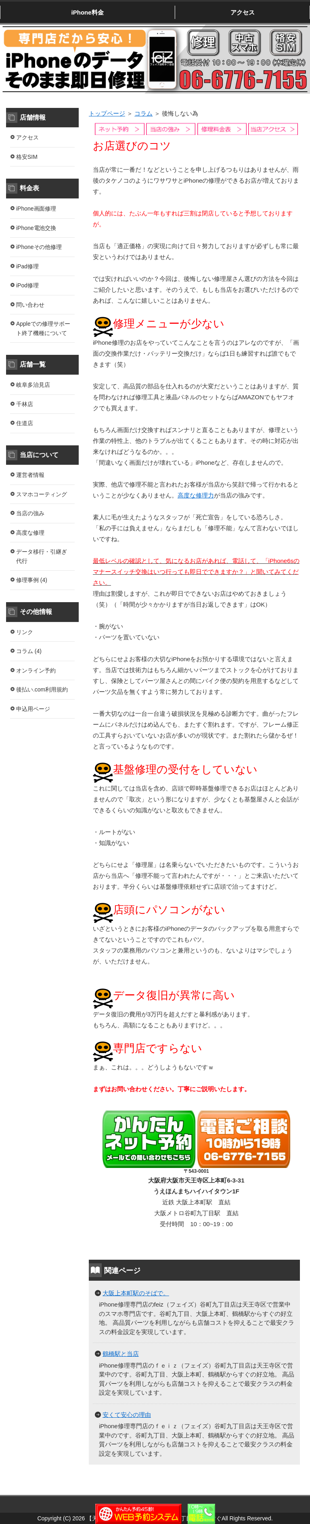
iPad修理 (27, 266)
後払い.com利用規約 (42, 689)
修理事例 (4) (31, 580)
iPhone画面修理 (36, 208)
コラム (143, 113)
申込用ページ (33, 709)
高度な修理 (30, 532)
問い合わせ (30, 304)
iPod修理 (27, 285)
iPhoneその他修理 (39, 247)
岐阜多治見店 (33, 385)
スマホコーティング (41, 494)
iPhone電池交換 (36, 228)
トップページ (107, 113)
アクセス (242, 12)
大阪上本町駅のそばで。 (136, 1293)
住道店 (24, 423)
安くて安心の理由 (127, 1414)
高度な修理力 (196, 495)
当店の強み (30, 513)
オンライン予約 (36, 670)
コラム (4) (29, 651)
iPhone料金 (87, 12)
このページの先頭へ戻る (275, 1490)
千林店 (24, 404)
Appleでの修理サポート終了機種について (43, 328)
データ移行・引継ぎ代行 (41, 556)
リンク (24, 632)
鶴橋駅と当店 (121, 1353)
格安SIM (27, 157)
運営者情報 (30, 475)
